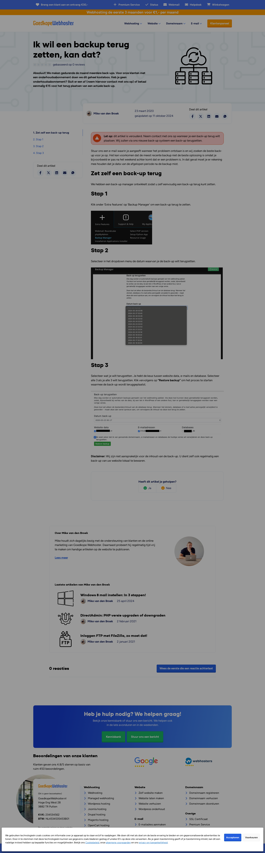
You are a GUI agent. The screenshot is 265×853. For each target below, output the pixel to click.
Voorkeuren (251, 837)
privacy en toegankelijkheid (153, 842)
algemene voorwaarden (118, 842)
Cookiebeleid (92, 842)
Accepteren (232, 837)
